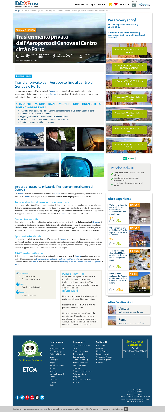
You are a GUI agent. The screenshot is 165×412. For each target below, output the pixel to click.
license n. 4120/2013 (127, 397)
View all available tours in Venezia (129, 98)
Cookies (99, 363)
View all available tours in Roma (129, 82)
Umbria (53, 346)
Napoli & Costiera (57, 365)
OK (126, 409)
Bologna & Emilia (57, 348)
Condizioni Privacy (104, 357)
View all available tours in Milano (129, 51)
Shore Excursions (80, 351)
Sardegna (54, 360)
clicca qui (119, 409)
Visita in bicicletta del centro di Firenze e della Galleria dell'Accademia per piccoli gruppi (118, 209)
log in (93, 4)
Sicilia (52, 385)
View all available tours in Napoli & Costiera (129, 66)
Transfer (76, 382)
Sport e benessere (80, 363)
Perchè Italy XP (123, 168)
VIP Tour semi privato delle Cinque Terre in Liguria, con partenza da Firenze (118, 231)
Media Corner (102, 351)
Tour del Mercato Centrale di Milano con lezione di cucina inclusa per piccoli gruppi (118, 255)
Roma (52, 368)
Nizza (17, 265)
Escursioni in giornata (82, 380)
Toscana (53, 380)
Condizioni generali (104, 360)
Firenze (53, 382)
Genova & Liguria (57, 351)
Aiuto (100, 4)
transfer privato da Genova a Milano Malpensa (80, 262)
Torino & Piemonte (57, 354)
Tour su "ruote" (79, 357)
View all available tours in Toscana (129, 114)
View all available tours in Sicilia (129, 145)
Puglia (52, 363)
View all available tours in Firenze (129, 130)
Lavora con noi (102, 354)
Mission (99, 348)
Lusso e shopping (80, 360)
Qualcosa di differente (82, 371)
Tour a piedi (78, 354)
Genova (52, 91)
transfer (21, 194)
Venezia (53, 371)
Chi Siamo (100, 346)
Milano (52, 357)
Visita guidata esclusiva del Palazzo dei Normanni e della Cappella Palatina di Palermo (118, 278)
